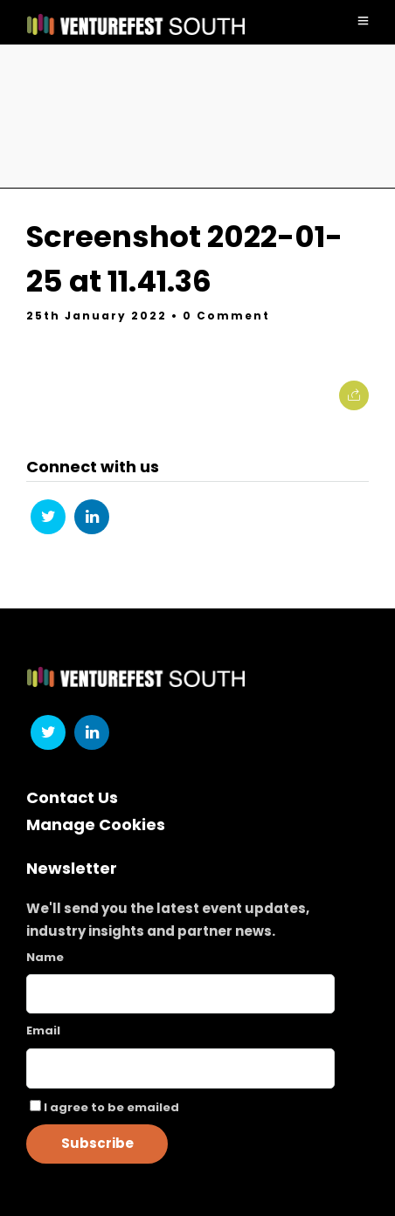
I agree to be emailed (111, 1107)
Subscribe (97, 1143)
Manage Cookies (95, 824)
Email (43, 1030)
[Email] (180, 1068)
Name (45, 957)
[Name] (180, 993)
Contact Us (72, 797)
